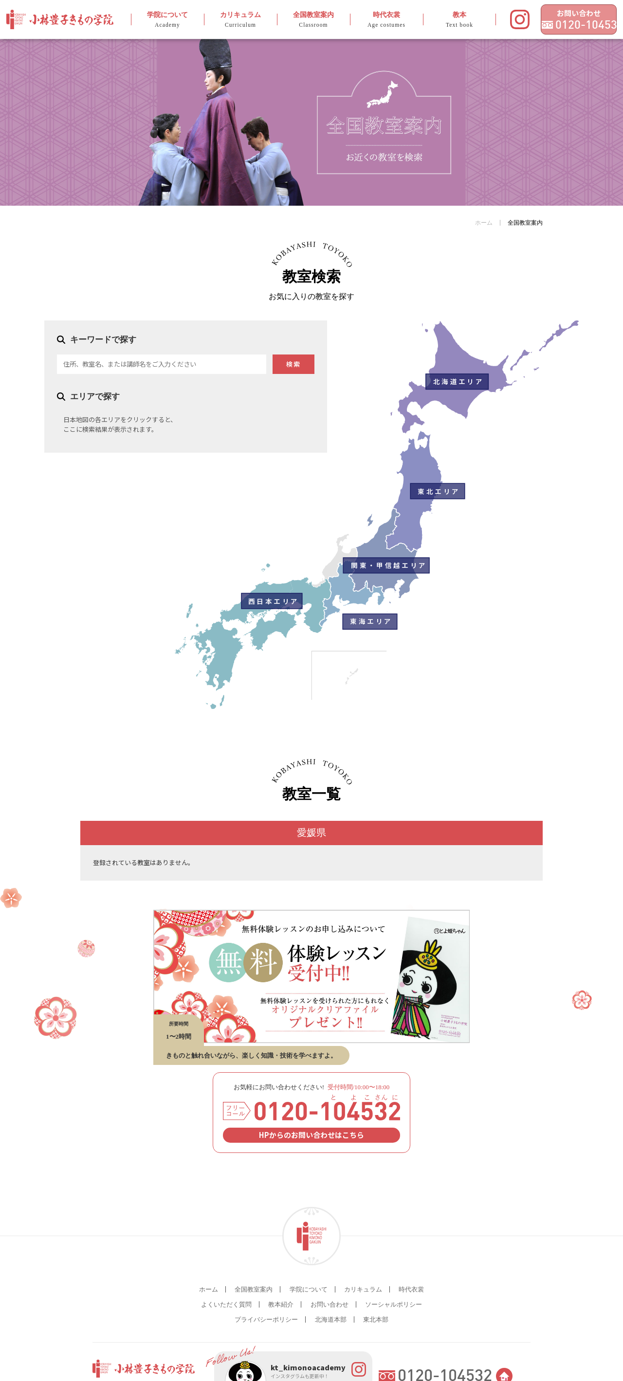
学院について (160, 20)
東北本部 (375, 1319)
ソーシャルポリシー (393, 1304)
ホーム (484, 223)
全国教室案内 (298, 20)
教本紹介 (280, 1304)
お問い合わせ (565, 13)
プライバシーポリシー (266, 1319)
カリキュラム (229, 20)
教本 (435, 20)
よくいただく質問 (226, 1304)
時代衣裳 (366, 20)
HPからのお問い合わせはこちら (311, 1135)
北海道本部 (331, 1319)
